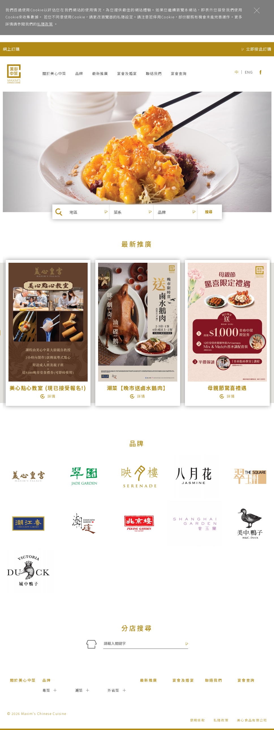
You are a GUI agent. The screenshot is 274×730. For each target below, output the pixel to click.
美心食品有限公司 (252, 720)
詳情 (51, 396)
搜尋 (208, 211)
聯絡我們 (154, 73)
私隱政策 (45, 24)
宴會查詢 (179, 73)
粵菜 (46, 690)
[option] (48, 333)
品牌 (79, 73)
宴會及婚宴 (127, 73)
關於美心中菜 (54, 73)
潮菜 (79, 690)
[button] (91, 212)
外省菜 (113, 690)
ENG (249, 72)
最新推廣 (100, 73)
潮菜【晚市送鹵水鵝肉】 (138, 387)
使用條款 (197, 720)
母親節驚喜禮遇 (227, 387)
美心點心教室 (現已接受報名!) (48, 387)
